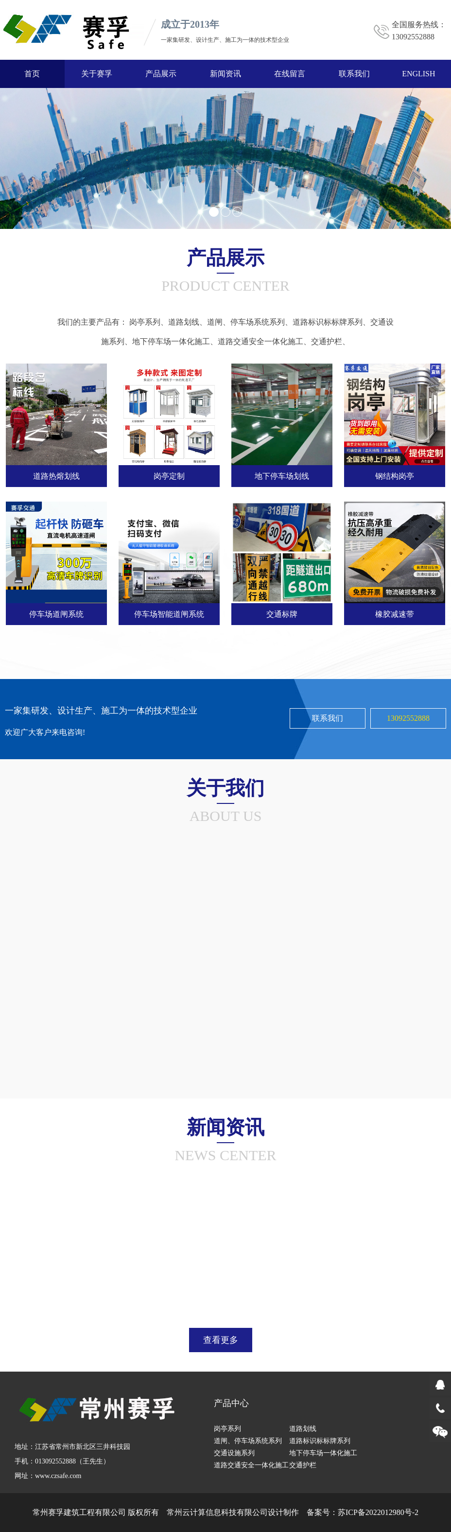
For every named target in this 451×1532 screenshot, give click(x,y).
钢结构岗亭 (394, 473)
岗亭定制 (169, 473)
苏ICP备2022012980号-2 (378, 1512)
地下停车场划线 (282, 473)
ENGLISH (418, 74)
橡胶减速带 (394, 610)
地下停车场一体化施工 (171, 338)
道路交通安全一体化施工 (260, 338)
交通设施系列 (234, 1453)
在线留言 (289, 74)
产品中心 (231, 1403)
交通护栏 (326, 338)
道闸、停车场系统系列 (246, 318)
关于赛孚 (96, 74)
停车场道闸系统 (56, 610)
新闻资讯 (225, 74)
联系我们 (354, 74)
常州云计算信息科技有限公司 (217, 1512)
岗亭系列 (144, 318)
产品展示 (160, 74)
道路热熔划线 (56, 473)
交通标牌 (281, 610)
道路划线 (183, 318)
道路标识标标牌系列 (328, 318)
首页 (32, 74)
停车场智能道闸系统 (169, 610)
